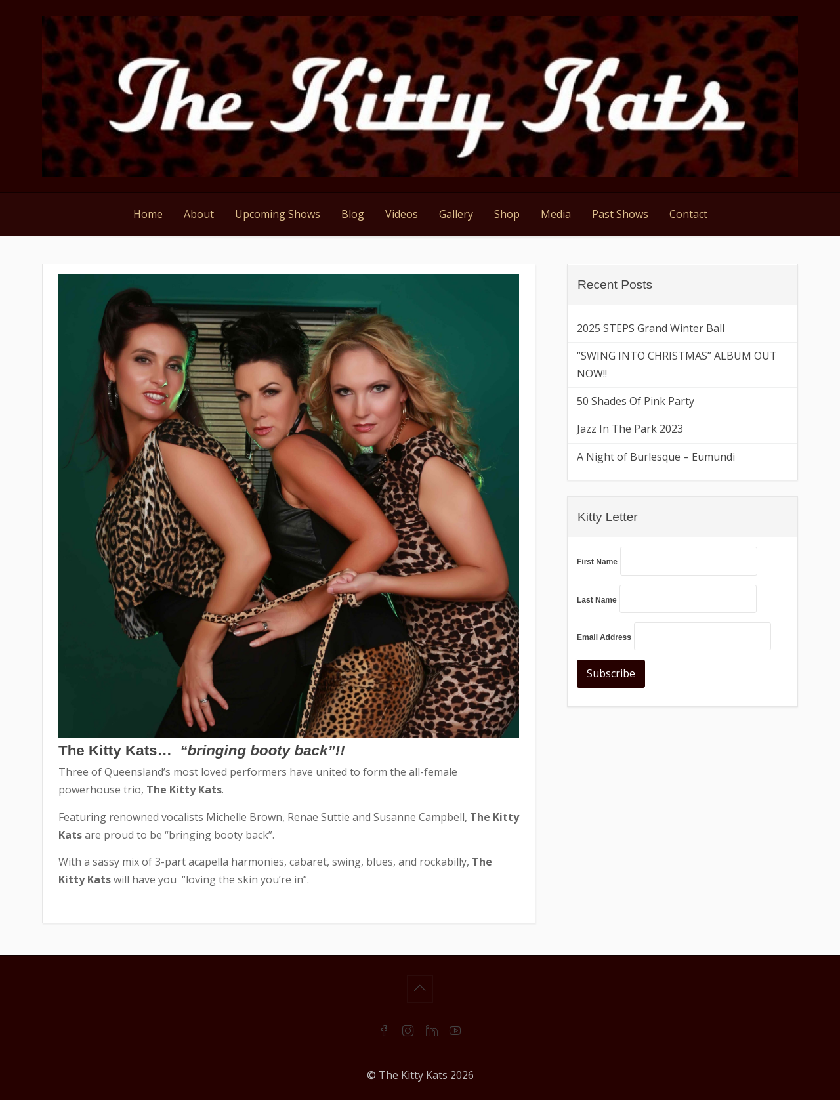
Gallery (456, 214)
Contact (688, 214)
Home (148, 214)
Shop (507, 214)
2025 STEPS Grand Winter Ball (650, 328)
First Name (597, 561)
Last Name (597, 599)
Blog (352, 214)
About (199, 214)
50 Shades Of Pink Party (635, 401)
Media (556, 214)
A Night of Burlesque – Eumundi (656, 457)
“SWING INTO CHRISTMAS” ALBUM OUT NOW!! (677, 365)
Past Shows (620, 214)
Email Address (604, 637)
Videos (401, 214)
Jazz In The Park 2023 (630, 428)
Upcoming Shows (277, 214)
